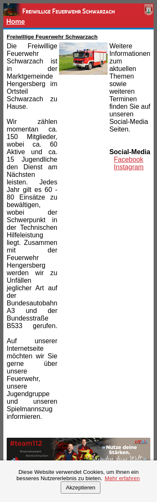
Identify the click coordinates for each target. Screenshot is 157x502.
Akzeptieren (80, 487)
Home (15, 21)
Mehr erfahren (122, 478)
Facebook (128, 159)
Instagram (129, 167)
